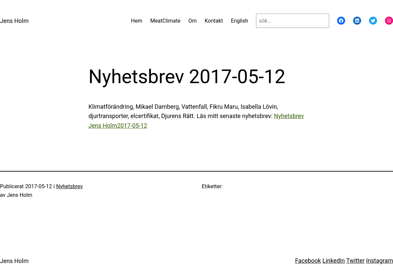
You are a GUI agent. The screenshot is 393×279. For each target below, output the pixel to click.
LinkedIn (334, 260)
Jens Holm (14, 20)
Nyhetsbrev (69, 186)
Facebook (308, 260)
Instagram (379, 260)
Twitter (355, 260)
